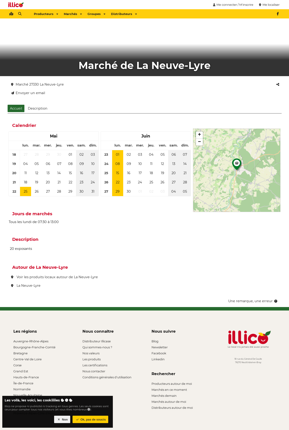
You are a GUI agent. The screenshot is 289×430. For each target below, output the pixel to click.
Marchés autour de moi (169, 401)
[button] (236, 165)
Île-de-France (23, 383)
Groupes (96, 14)
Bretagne (20, 353)
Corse (17, 365)
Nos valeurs (90, 353)
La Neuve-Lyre (26, 286)
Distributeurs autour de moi (172, 407)
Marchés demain (164, 395)
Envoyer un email (28, 93)
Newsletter (160, 347)
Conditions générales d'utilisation (106, 377)
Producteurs (46, 14)
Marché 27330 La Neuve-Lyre (37, 84)
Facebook (159, 353)
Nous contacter (93, 371)
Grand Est (20, 371)
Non (62, 419)
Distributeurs (124, 14)
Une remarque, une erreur (253, 301)
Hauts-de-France (26, 377)
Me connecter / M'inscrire (232, 4)
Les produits (91, 359)
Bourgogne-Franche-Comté (34, 347)
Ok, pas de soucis (90, 419)
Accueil (16, 108)
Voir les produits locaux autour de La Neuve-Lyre (54, 277)
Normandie (22, 389)
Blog (155, 341)
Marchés (73, 14)
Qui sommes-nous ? (97, 347)
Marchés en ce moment (169, 389)
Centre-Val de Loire (27, 359)
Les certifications (94, 365)
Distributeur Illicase (96, 341)
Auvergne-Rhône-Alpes (30, 341)
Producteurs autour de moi (172, 383)
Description (37, 108)
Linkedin (158, 359)
